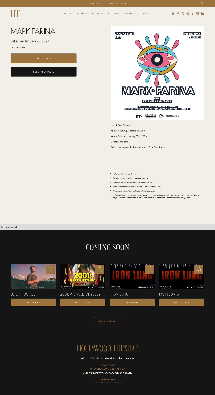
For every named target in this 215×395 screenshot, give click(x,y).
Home (67, 13)
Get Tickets (33, 302)
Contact (146, 13)
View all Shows (108, 321)
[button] (81, 13)
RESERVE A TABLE (43, 71)
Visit (116, 13)
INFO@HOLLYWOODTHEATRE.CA (107, 368)
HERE (100, 3)
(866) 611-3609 (107, 364)
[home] (31, 13)
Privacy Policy (107, 379)
